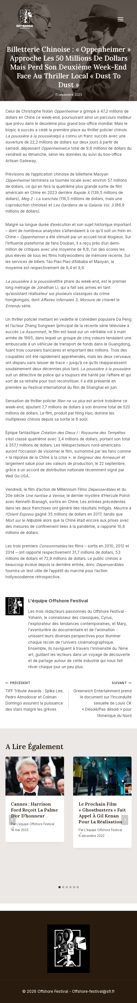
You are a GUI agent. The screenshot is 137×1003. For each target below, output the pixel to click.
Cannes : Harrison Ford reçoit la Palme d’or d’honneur (34, 810)
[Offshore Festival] (25, 19)
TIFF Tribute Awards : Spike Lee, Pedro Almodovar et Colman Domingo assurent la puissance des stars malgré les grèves (35, 696)
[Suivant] (124, 820)
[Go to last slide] (12, 820)
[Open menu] (122, 19)
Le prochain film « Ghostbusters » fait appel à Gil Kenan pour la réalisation (102, 812)
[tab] (59, 887)
